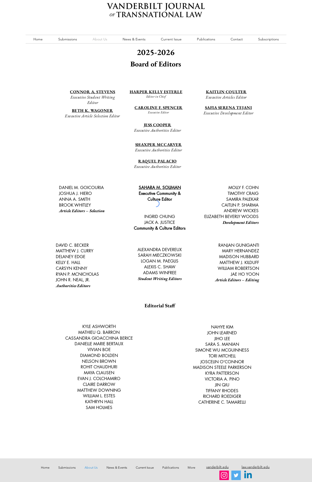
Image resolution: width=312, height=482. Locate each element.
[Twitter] (236, 475)
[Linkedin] (248, 475)
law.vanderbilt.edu (256, 467)
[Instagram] (224, 475)
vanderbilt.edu (217, 467)
